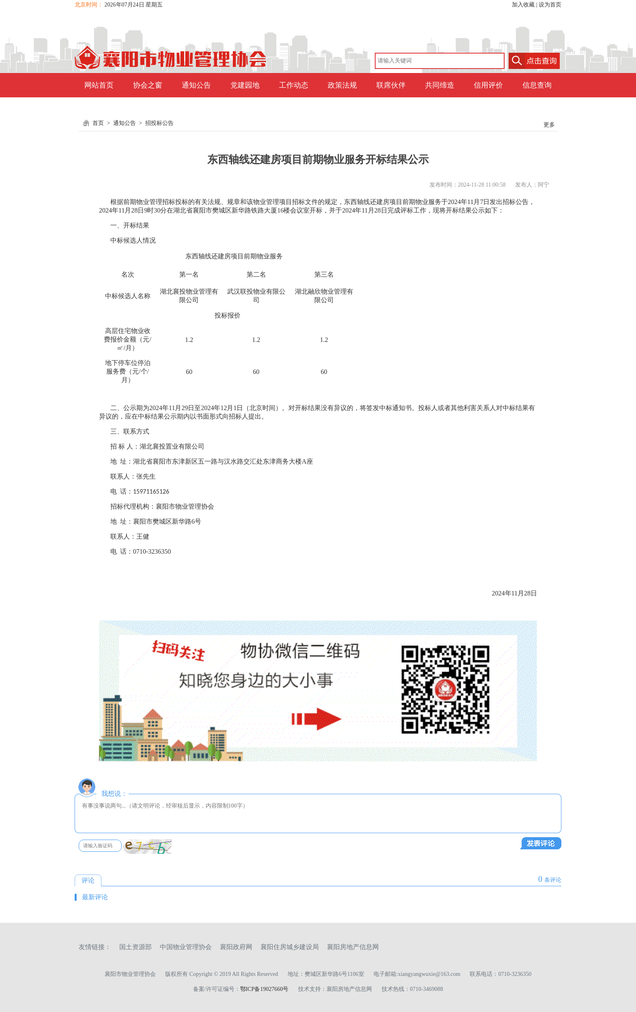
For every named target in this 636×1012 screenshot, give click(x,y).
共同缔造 (439, 85)
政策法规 (342, 85)
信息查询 (537, 85)
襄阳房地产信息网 (353, 946)
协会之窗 (147, 85)
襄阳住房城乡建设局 (289, 946)
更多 (549, 125)
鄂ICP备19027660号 (264, 989)
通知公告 (196, 85)
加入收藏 (523, 5)
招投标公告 (159, 123)
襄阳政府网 (236, 946)
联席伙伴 (391, 85)
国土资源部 (135, 946)
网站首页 (99, 85)
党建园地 (245, 85)
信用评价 (488, 85)
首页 (98, 123)
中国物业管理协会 (186, 946)
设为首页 (550, 5)
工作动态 (293, 85)
